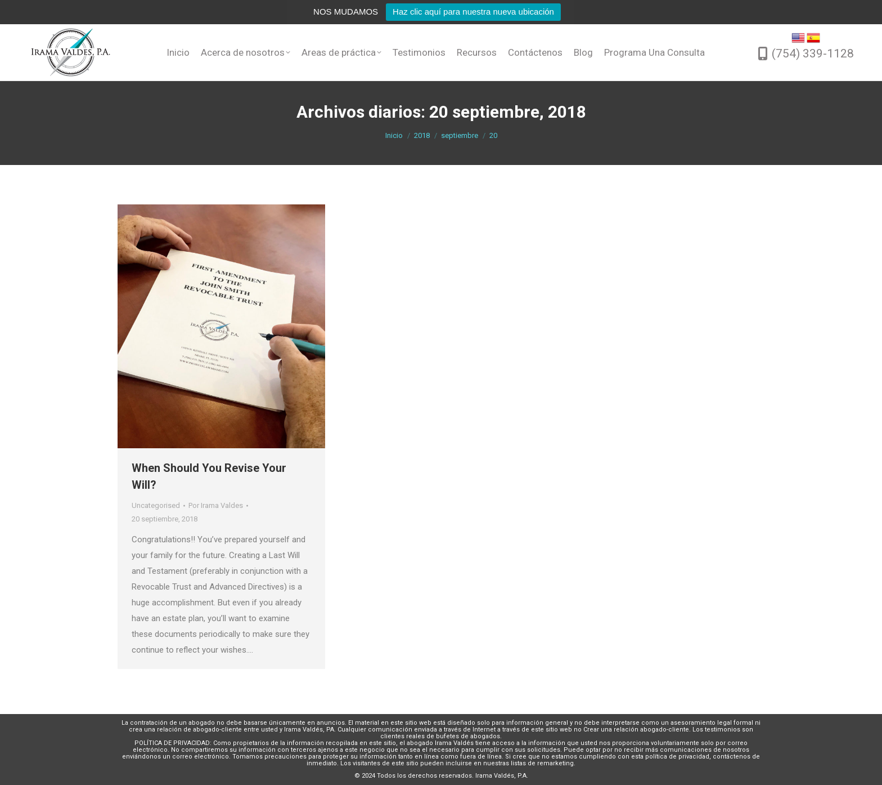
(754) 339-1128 (813, 53)
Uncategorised (156, 505)
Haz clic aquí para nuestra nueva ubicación (473, 11)
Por (215, 505)
